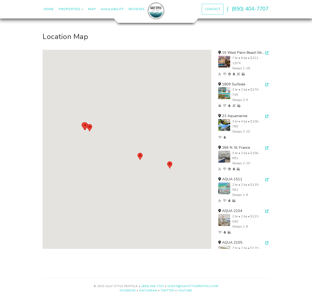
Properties (69, 9)
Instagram (148, 290)
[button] (140, 156)
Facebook (128, 290)
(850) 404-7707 (250, 8)
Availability (112, 9)
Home (49, 9)
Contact (212, 9)
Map (92, 9)
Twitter (167, 290)
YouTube (185, 290)
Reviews (137, 9)
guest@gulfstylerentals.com (193, 286)
